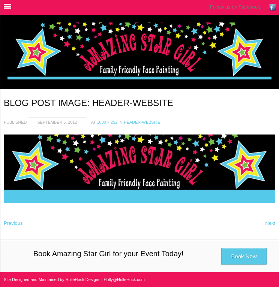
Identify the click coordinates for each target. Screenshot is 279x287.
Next (270, 223)
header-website (142, 122)
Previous (13, 223)
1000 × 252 (107, 122)
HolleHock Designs (83, 279)
